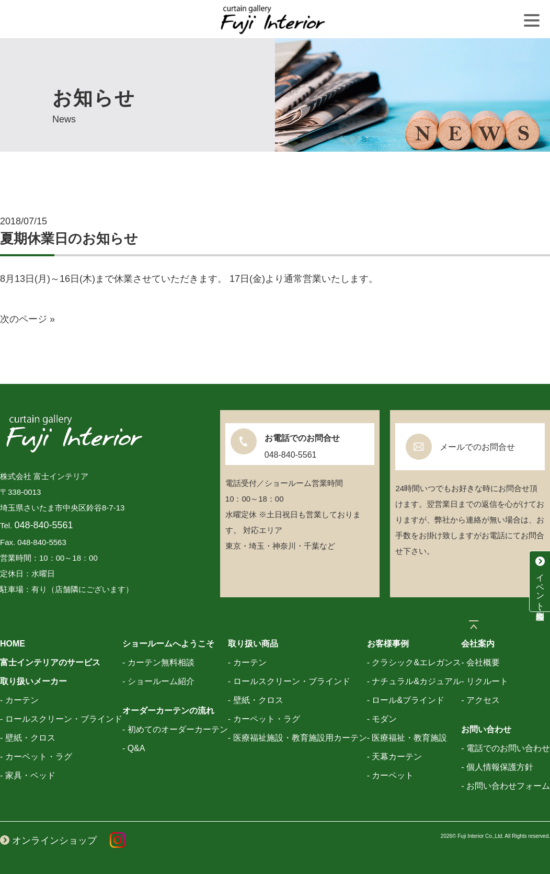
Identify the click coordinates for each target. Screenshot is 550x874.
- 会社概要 (480, 662)
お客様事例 (388, 643)
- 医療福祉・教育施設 (407, 737)
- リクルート (484, 681)
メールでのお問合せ (477, 446)
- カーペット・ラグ (36, 756)
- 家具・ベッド (27, 775)
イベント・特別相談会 (540, 581)
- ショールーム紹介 (158, 681)
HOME (12, 643)
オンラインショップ (48, 840)
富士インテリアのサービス (50, 662)
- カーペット (390, 775)
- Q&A (133, 748)
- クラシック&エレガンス (414, 662)
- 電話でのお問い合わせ (505, 748)
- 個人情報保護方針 (497, 767)
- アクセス (480, 700)
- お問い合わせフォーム (505, 785)
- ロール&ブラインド (405, 700)
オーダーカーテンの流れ (168, 710)
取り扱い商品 (253, 643)
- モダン (382, 718)
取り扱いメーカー (33, 681)
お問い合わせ (486, 729)
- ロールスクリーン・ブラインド (61, 718)
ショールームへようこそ (168, 643)
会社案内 (478, 643)
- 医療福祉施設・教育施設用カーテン (297, 737)
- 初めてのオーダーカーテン (175, 729)
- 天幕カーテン (394, 756)
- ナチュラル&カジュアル (414, 681)
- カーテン (19, 700)
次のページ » (27, 319)
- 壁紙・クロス (27, 737)
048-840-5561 (44, 525)
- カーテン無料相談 (158, 662)
